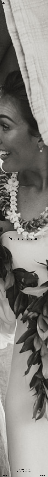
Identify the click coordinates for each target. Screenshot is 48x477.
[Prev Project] (4, 475)
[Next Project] (43, 475)
